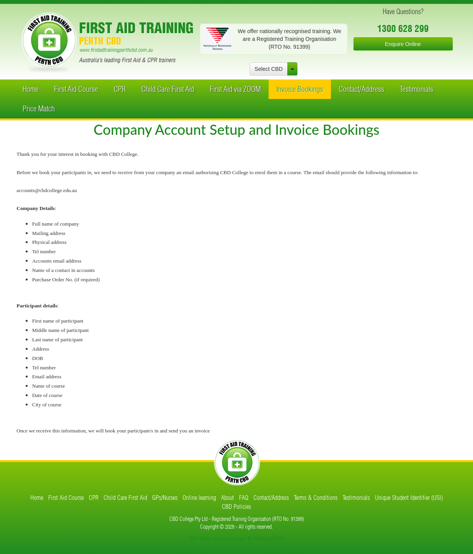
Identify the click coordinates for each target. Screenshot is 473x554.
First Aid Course (76, 89)
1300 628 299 (403, 28)
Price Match (39, 108)
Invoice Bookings (299, 89)
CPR (120, 89)
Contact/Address (361, 89)
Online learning (199, 497)
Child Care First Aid (167, 89)
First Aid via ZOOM (235, 89)
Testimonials (416, 89)
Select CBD (269, 69)
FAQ (243, 497)
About (227, 497)
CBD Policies (236, 506)
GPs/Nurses (165, 497)
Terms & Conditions (316, 497)
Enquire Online (403, 44)
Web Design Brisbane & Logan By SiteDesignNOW (236, 538)
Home (31, 89)
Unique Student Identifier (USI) (409, 497)
